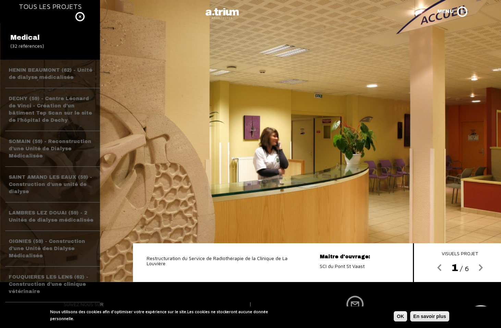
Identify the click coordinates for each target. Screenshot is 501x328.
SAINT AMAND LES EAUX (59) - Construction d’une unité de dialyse (50, 184)
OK (400, 317)
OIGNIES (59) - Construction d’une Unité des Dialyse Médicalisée (47, 248)
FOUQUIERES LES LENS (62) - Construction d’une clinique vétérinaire (48, 284)
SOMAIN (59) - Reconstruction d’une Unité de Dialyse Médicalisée (50, 149)
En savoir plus (429, 317)
